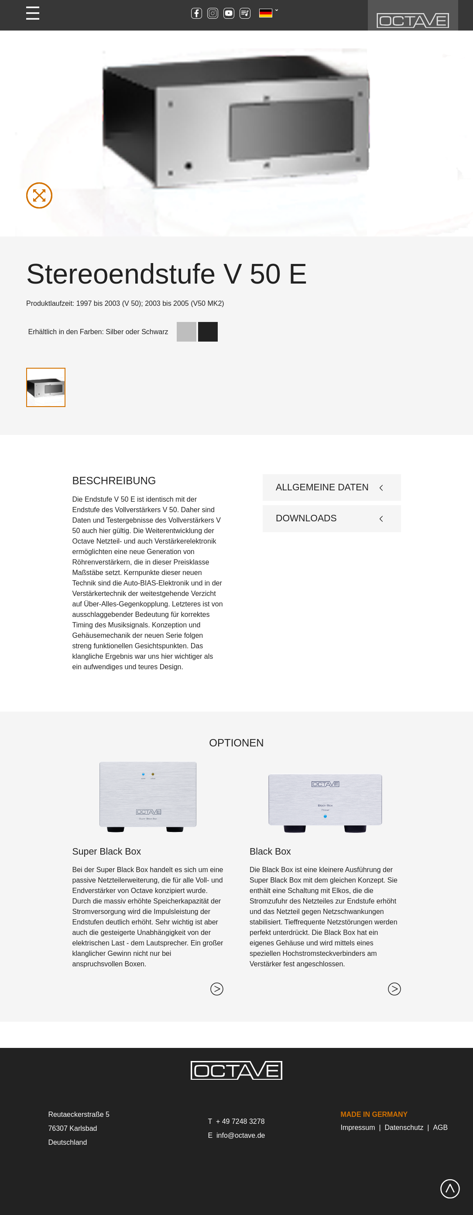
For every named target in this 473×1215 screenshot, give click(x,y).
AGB (440, 1127)
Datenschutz (404, 1127)
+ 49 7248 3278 (240, 1121)
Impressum (357, 1127)
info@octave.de (240, 1135)
